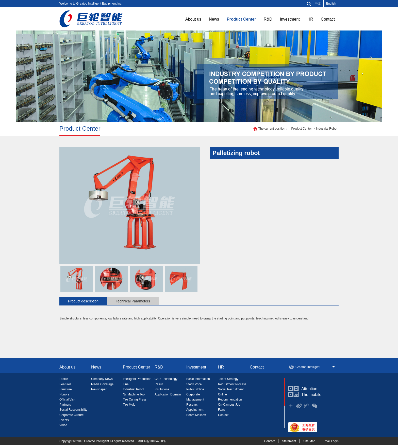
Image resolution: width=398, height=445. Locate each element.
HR (310, 19)
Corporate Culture (71, 415)
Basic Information (198, 379)
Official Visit (67, 399)
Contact (328, 19)
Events (64, 420)
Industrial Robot (326, 128)
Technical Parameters (133, 301)
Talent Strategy (228, 379)
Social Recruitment (231, 389)
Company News (102, 379)
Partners (65, 404)
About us (193, 19)
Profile (63, 379)
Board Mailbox (196, 415)
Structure (65, 389)
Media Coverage (102, 384)
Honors (64, 394)
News (214, 19)
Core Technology (166, 379)
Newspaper (99, 389)
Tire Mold (129, 404)
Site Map (309, 441)
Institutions (162, 389)
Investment (290, 19)
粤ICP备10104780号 (152, 441)
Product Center (241, 19)
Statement (289, 441)
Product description (83, 301)
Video (63, 425)
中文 (318, 3)
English (331, 3)
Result (159, 384)
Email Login (331, 441)
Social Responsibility (73, 409)
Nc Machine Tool (134, 394)
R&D (268, 19)
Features (65, 384)
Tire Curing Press (134, 399)
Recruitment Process (232, 384)
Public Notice (195, 389)
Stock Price (194, 384)
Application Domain (168, 394)
